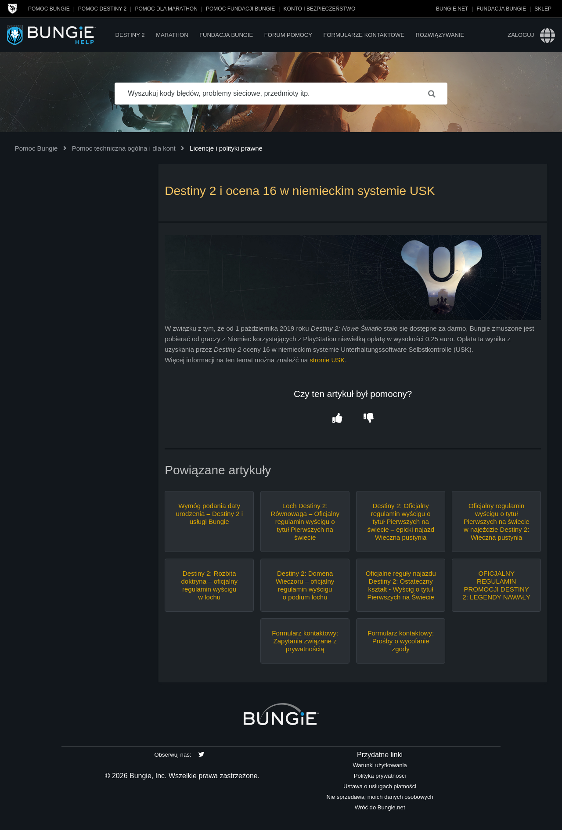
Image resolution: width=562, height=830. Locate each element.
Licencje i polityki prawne (226, 148)
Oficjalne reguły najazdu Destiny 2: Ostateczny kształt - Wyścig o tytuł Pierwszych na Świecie (401, 585)
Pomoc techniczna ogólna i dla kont (124, 148)
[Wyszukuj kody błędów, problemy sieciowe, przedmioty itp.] (281, 94)
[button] (337, 419)
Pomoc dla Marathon (166, 9)
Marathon (172, 35)
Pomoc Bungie (49, 9)
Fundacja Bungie (501, 9)
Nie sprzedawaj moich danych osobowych (379, 797)
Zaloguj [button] (521, 35)
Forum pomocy (288, 35)
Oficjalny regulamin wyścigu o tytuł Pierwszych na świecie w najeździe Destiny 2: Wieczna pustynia (497, 521)
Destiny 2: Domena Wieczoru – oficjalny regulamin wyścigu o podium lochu (305, 585)
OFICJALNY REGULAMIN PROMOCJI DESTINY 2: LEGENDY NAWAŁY (496, 585)
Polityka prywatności (380, 775)
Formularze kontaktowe (363, 35)
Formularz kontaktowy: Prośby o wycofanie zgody (400, 641)
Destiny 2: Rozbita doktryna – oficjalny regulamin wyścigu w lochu (209, 585)
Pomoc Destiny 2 (102, 9)
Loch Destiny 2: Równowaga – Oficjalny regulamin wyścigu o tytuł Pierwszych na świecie (304, 521)
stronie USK (327, 360)
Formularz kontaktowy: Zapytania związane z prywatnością (305, 641)
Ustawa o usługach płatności (379, 786)
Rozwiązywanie (440, 35)
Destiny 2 (130, 35)
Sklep (542, 9)
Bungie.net (452, 9)
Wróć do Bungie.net (380, 807)
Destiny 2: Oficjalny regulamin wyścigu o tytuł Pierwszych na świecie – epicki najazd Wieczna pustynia (400, 521)
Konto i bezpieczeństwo (319, 9)
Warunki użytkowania (380, 765)
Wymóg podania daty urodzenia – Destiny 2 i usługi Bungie (209, 513)
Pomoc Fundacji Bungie (240, 9)
